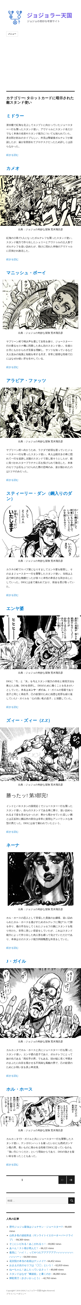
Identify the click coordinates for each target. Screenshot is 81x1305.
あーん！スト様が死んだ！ (24, 1248)
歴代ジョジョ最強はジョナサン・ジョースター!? (36, 1227)
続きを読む (12, 155)
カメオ (13, 168)
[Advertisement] (41, 68)
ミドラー (15, 116)
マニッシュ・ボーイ (26, 272)
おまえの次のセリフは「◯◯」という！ (31, 1265)
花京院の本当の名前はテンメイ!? (27, 1261)
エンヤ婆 (15, 608)
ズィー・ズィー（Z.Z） (29, 720)
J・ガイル (16, 961)
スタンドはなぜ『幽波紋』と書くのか (30, 1274)
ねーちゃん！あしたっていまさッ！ (29, 1269)
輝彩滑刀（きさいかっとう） (25, 1278)
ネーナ (12, 845)
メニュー (12, 34)
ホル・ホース (19, 1089)
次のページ (71, 1180)
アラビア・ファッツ (26, 380)
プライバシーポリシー (16, 1294)
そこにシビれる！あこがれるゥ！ (27, 1244)
